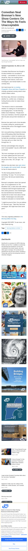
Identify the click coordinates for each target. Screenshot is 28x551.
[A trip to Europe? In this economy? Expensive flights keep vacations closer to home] (6, 461)
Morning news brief (6, 496)
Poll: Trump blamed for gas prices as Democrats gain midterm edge (19, 451)
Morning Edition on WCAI (13, 228)
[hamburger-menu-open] (2, 2)
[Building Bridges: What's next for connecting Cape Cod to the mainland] (14, 379)
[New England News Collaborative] (14, 408)
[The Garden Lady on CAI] (14, 294)
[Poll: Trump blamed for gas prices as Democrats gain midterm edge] (6, 451)
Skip (14, 544)
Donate (23, 2)
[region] (14, 527)
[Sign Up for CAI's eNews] (14, 323)
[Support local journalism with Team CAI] (14, 272)
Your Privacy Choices (14, 548)
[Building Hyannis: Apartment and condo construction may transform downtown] (14, 432)
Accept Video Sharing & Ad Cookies (14, 539)
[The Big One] (14, 351)
